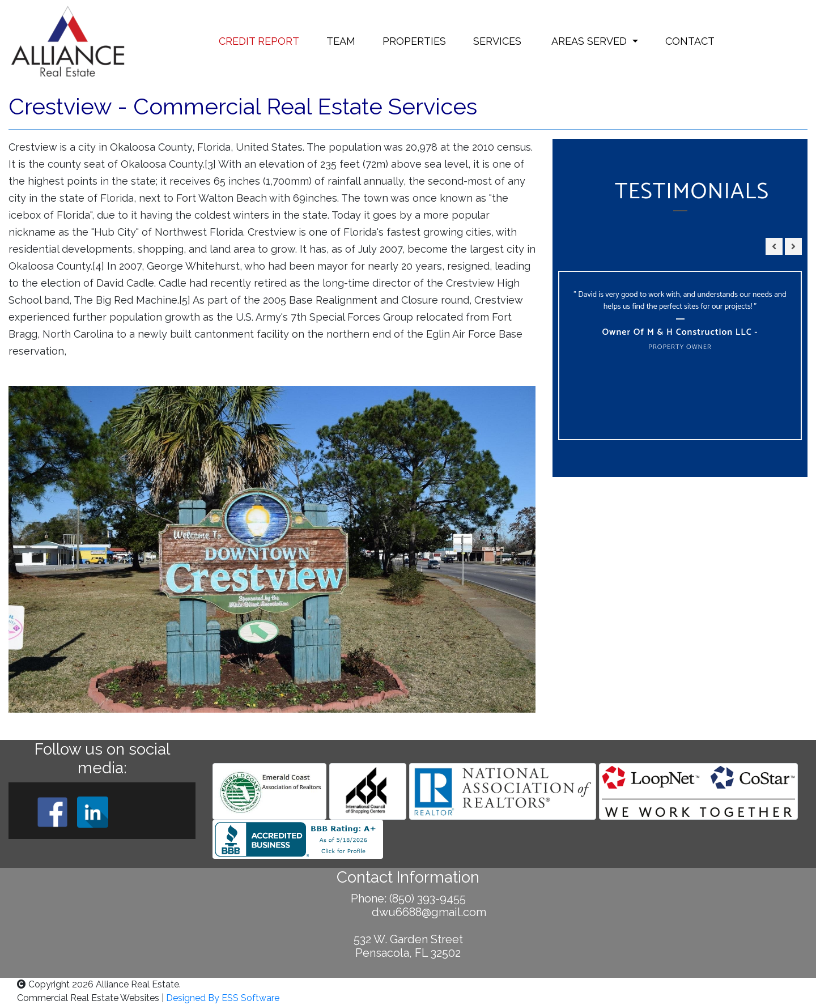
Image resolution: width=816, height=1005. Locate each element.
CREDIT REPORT (259, 41)
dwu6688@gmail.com (408, 912)
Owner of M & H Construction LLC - (680, 332)
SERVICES (497, 41)
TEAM (340, 41)
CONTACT (690, 41)
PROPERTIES (414, 41)
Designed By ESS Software (222, 998)
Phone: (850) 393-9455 (408, 898)
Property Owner (680, 347)
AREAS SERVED (589, 41)
